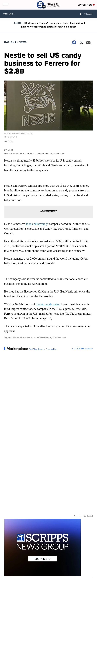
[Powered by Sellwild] (88, 516)
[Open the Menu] (5, 5)
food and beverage (36, 224)
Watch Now (86, 5)
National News (15, 42)
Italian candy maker (49, 304)
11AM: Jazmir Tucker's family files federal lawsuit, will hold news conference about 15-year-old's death (53, 24)
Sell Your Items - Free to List (43, 349)
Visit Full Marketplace (82, 349)
